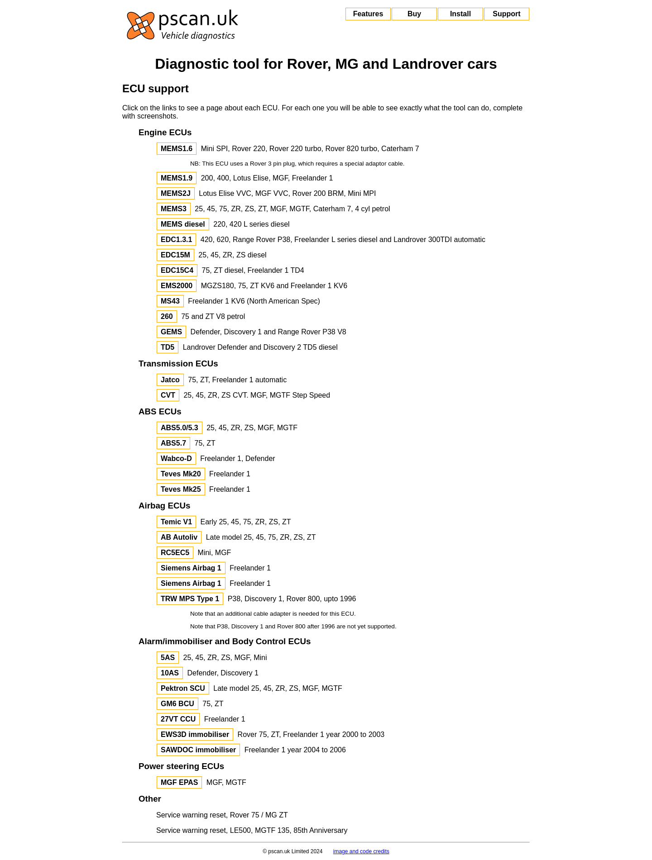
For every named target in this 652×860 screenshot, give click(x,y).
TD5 (167, 347)
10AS (170, 673)
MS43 (170, 301)
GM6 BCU (177, 704)
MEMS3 (174, 209)
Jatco (170, 380)
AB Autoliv (179, 537)
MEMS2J (176, 193)
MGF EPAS (179, 782)
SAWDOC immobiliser (198, 750)
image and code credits (361, 851)
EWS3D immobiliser (195, 734)
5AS (168, 657)
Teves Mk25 (181, 489)
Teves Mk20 (181, 474)
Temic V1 (176, 522)
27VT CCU (178, 719)
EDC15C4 (177, 270)
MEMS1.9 (176, 178)
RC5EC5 (175, 552)
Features (368, 14)
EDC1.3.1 (176, 239)
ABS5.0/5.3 (179, 428)
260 (167, 316)
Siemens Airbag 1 (191, 568)
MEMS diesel (183, 224)
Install (460, 14)
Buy (414, 14)
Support (506, 14)
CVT (168, 395)
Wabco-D (176, 458)
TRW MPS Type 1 (190, 599)
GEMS (171, 332)
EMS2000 (176, 286)
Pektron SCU (183, 688)
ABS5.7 (173, 443)
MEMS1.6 (176, 148)
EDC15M (175, 255)
